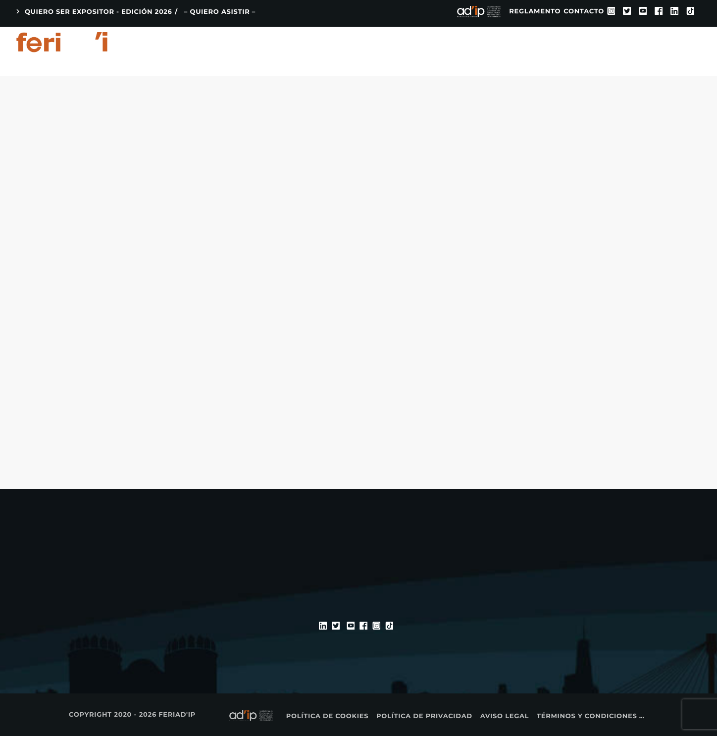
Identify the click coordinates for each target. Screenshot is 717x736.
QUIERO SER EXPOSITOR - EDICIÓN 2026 (92, 11)
